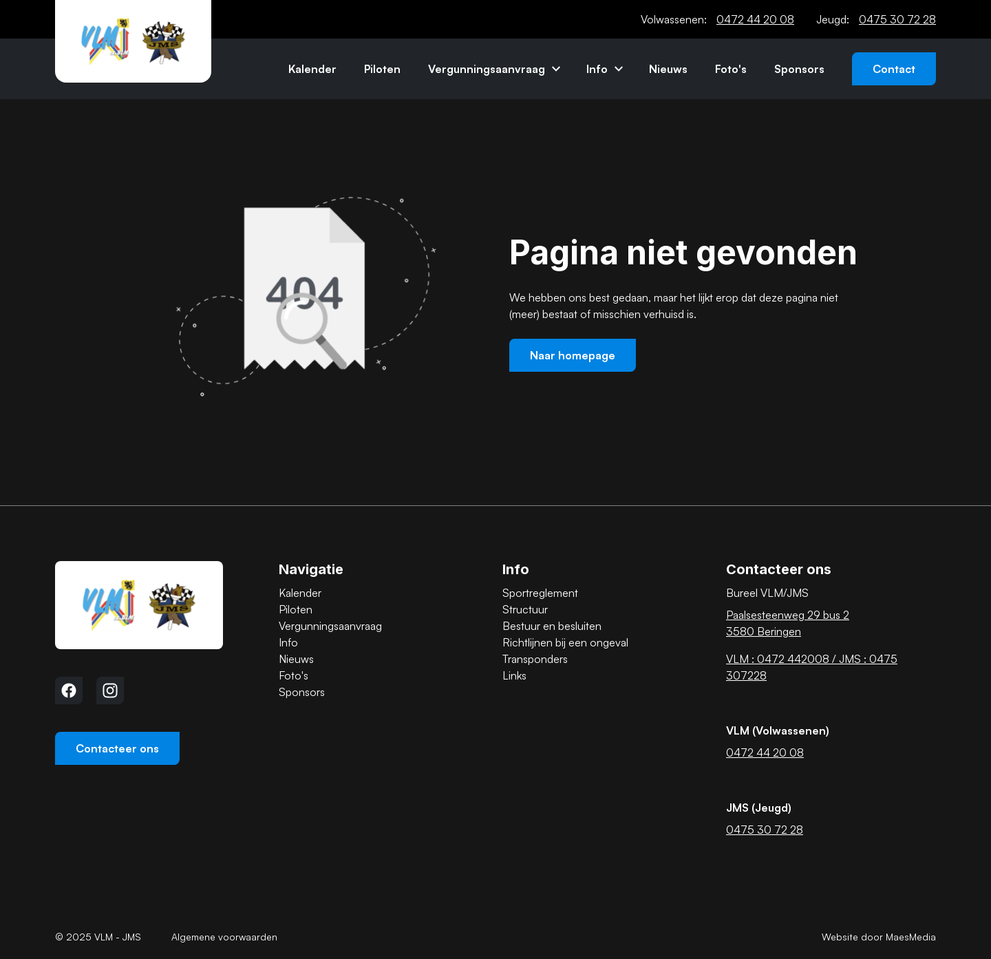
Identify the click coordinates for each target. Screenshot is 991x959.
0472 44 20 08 (755, 19)
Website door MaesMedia (879, 936)
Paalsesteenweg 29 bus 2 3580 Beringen (787, 623)
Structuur (525, 609)
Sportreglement (540, 593)
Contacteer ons (117, 748)
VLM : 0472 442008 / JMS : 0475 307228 (811, 667)
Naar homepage (572, 355)
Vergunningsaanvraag (486, 69)
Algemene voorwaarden (224, 936)
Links (514, 675)
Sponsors (799, 69)
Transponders (535, 659)
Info (597, 69)
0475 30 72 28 (897, 19)
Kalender (312, 69)
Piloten (382, 69)
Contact (894, 69)
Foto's (731, 69)
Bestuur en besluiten (551, 626)
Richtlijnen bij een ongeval (565, 642)
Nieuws (668, 69)
